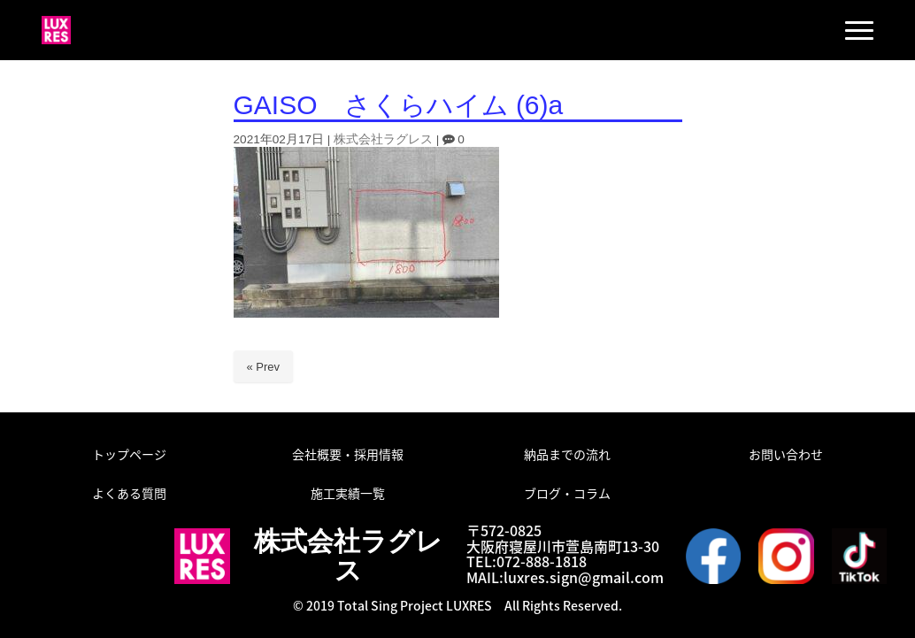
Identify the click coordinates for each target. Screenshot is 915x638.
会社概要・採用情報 (348, 454)
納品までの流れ (567, 454)
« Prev (264, 366)
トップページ (129, 454)
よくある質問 (129, 493)
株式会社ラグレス (383, 139)
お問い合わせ (786, 454)
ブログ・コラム (567, 493)
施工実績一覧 (348, 493)
